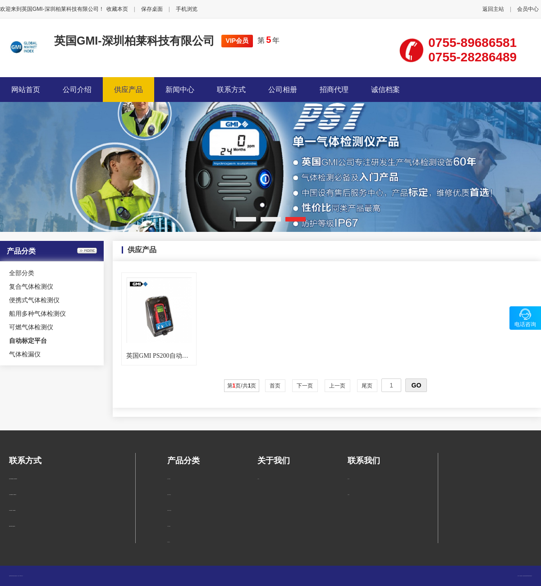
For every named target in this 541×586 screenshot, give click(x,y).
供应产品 (128, 89)
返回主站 (493, 9)
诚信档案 (385, 89)
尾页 (367, 386)
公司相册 (282, 89)
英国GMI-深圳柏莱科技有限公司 (134, 40)
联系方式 (231, 89)
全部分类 (21, 273)
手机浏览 (186, 9)
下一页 (305, 386)
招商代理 (334, 89)
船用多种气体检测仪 (37, 313)
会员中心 (528, 9)
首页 (275, 386)
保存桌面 (152, 9)
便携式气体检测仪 (34, 300)
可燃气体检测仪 (31, 327)
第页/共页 (242, 386)
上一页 (337, 386)
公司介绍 (77, 89)
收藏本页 (117, 9)
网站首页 (25, 89)
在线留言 (348, 494)
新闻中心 (179, 89)
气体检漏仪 (25, 354)
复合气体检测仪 (31, 286)
